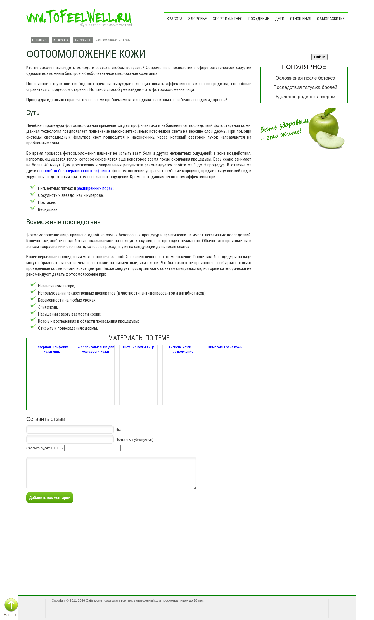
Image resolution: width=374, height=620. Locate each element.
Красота (175, 18)
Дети (279, 18)
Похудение (258, 18)
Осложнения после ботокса (305, 77)
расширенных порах (95, 188)
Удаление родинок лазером (305, 96)
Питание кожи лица (138, 347)
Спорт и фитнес (228, 18)
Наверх (10, 614)
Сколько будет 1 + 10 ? (44, 448)
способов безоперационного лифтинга (74, 170)
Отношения (300, 18)
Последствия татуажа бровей (305, 87)
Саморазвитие (331, 18)
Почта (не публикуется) (134, 439)
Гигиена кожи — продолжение (182, 349)
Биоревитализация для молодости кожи (95, 349)
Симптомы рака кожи (225, 347)
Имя (118, 429)
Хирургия (81, 40)
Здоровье (197, 18)
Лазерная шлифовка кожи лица (52, 349)
